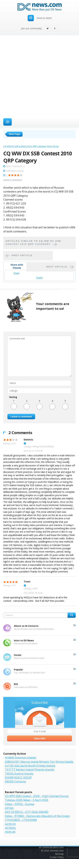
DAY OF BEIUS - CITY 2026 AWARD (26, 812)
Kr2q (49, 146)
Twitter (47, 28)
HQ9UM (10, 832)
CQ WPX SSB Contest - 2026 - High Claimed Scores (37, 796)
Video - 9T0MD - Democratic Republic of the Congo (37, 816)
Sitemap (59, 853)
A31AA (9, 808)
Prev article (22, 255)
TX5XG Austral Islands (19, 773)
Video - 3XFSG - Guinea (19, 804)
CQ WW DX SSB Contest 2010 (17, 146)
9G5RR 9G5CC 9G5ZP (18, 777)
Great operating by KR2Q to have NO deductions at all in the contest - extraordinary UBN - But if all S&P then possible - (35, 599)
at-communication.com (51, 847)
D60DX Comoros (15, 781)
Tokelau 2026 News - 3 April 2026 (26, 800)
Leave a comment (12, 179)
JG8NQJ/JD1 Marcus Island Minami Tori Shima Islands (39, 761)
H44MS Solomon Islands (20, 757)
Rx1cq (56, 146)
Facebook (55, 28)
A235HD (10, 824)
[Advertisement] (39, 76)
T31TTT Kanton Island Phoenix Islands (29, 769)
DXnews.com (57, 850)
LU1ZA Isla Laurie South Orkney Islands (30, 765)
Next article (56, 266)
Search (72, 615)
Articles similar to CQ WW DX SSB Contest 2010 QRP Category (33, 242)
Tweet (39, 277)
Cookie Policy (56, 857)
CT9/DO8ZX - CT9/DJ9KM (21, 820)
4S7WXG (10, 828)
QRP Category (39, 146)
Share (16, 273)
